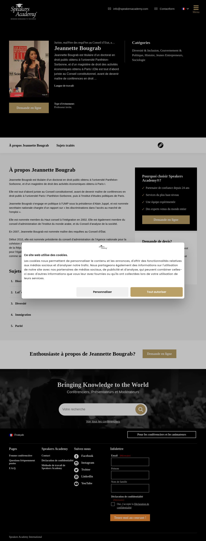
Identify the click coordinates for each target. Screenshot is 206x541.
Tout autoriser (156, 292)
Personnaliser (102, 292)
